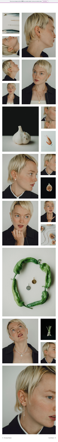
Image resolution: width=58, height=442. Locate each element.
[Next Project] (52, 438)
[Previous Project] (6, 438)
